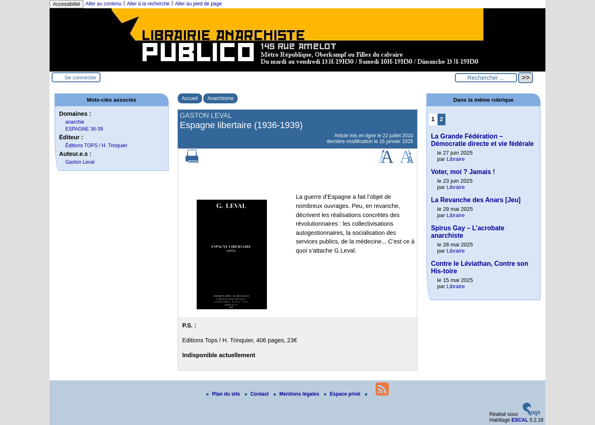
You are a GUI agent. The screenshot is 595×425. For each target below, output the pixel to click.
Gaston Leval (80, 162)
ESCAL (520, 420)
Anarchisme (220, 98)
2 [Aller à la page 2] (441, 119)
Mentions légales (297, 394)
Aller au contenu (103, 4)
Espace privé (343, 394)
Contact (257, 394)
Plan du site (223, 394)
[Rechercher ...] (486, 77)
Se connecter (80, 77)
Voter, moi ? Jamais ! (463, 171)
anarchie (74, 122)
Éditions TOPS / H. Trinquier (96, 145)
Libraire (456, 159)
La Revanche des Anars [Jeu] (476, 199)
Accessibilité (66, 4)
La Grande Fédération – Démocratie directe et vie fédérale (482, 140)
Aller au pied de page (198, 4)
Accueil (190, 98)
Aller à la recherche (148, 4)
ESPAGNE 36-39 (84, 129)
